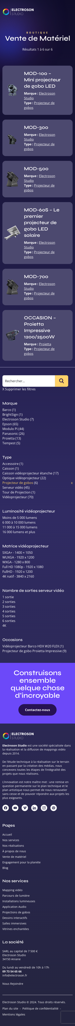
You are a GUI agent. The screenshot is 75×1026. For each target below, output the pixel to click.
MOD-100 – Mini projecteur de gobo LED (42, 80)
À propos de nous (14, 851)
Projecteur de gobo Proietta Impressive (32, 651)
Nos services (10, 840)
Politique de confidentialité (40, 1008)
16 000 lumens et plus (18, 532)
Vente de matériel (14, 857)
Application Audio (14, 907)
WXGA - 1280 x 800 (16, 562)
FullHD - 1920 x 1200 (17, 571)
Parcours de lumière (16, 895)
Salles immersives (14, 923)
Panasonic (10, 433)
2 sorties (8, 602)
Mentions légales (13, 1014)
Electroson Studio (15, 419)
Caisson (8, 468)
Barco (6, 410)
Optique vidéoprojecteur (21, 478)
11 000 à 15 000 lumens (19, 527)
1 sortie (8, 597)
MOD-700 (36, 276)
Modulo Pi (10, 429)
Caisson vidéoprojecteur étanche (27, 473)
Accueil (7, 834)
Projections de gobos (16, 912)
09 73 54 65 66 (12, 971)
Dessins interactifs (14, 918)
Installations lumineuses (18, 901)
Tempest (9, 443)
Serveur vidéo (12, 487)
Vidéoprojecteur (14, 497)
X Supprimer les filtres (19, 389)
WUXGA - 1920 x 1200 (18, 557)
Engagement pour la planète (21, 862)
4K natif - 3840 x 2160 (18, 576)
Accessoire (10, 464)
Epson (7, 424)
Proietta (45, 344)
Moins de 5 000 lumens (19, 517)
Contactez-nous (37, 710)
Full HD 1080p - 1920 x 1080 (22, 567)
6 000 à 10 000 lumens (19, 522)
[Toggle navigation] (67, 12)
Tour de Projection (16, 492)
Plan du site (10, 1008)
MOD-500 (36, 169)
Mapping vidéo (12, 890)
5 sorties (8, 616)
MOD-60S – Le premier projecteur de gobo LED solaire (41, 222)
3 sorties (8, 606)
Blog (5, 868)
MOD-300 (36, 127)
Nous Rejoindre (12, 984)
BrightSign (10, 414)
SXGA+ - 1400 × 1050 (17, 552)
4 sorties (8, 611)
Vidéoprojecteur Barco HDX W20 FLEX (30, 646)
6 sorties (8, 621)
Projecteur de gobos (17, 483)
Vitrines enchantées (15, 929)
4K (4, 625)
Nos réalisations (13, 845)
